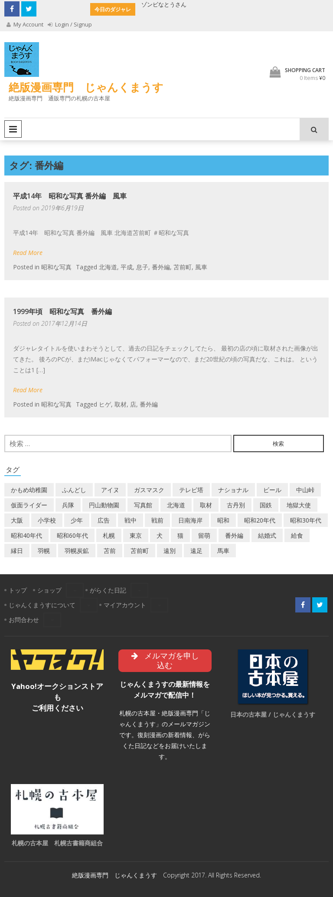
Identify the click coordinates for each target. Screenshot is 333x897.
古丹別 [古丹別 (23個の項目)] (236, 505)
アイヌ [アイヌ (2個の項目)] (110, 490)
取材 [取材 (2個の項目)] (206, 505)
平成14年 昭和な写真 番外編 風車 (70, 196)
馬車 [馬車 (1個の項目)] (223, 550)
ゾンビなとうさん (163, 4)
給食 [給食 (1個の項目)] (297, 535)
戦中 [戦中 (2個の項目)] (130, 520)
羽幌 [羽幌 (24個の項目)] (44, 550)
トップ (18, 590)
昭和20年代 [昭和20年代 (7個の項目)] (259, 520)
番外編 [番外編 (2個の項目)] (234, 535)
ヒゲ (105, 404)
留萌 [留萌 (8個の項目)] (204, 535)
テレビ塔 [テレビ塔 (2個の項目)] (191, 490)
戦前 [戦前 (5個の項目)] (157, 520)
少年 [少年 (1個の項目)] (77, 520)
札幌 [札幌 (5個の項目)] (109, 535)
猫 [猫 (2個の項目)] (180, 535)
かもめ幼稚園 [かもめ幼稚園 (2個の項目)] (29, 490)
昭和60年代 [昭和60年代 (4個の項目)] (72, 535)
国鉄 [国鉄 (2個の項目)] (266, 505)
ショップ (49, 590)
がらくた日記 (108, 590)
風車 (201, 267)
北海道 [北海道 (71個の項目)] (176, 505)
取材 (120, 404)
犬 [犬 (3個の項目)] (160, 535)
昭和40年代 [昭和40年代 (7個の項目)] (26, 535)
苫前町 (182, 267)
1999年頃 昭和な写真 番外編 (62, 311)
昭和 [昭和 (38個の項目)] (223, 520)
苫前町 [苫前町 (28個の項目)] (140, 550)
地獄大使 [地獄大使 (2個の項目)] (299, 505)
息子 (142, 267)
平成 (127, 267)
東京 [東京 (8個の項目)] (136, 535)
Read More (27, 252)
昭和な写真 (56, 267)
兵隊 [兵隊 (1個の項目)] (68, 505)
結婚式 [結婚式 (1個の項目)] (267, 535)
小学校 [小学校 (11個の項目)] (47, 520)
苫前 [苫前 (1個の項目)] (110, 550)
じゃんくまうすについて (42, 605)
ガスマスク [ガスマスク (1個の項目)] (149, 490)
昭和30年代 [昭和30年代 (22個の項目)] (305, 520)
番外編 (161, 267)
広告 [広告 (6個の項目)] (104, 520)
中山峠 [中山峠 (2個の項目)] (305, 490)
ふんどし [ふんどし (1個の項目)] (74, 490)
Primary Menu (13, 129)
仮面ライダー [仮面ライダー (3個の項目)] (29, 505)
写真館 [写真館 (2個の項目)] (143, 505)
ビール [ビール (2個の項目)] (272, 490)
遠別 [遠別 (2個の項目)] (169, 550)
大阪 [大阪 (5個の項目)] (17, 520)
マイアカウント (125, 605)
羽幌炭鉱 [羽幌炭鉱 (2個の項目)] (77, 550)
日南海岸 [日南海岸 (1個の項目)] (190, 520)
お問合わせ (24, 620)
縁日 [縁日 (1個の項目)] (17, 550)
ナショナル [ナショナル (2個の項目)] (233, 490)
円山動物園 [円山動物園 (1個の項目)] (104, 505)
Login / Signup (70, 24)
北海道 (108, 267)
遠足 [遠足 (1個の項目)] (196, 550)
